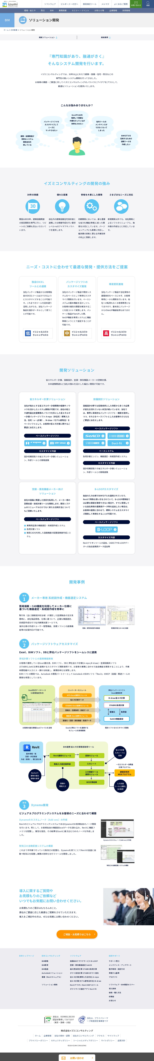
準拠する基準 (114, 973)
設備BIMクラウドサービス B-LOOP (84, 961)
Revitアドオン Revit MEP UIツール (84, 985)
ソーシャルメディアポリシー (85, 1040)
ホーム (38, 1035)
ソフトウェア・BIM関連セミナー (122, 984)
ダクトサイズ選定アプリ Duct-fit (83, 989)
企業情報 (47, 1035)
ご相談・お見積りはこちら (77, 936)
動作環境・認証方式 (117, 969)
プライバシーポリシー (38, 1040)
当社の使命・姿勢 (62, 1035)
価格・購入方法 (115, 992)
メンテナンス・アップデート (120, 965)
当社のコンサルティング (83, 1035)
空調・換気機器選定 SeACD (81, 965)
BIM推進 (45, 969)
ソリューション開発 (50, 984)
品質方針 (121, 1040)
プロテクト (113, 977)
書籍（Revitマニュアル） (52, 977)
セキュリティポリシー (60, 1040)
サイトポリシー (108, 1040)
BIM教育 (45, 965)
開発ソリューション (48, 37)
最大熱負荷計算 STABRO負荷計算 (83, 969)
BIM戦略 (45, 961)
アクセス (100, 1035)
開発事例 (105, 37)
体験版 (111, 996)
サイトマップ (113, 1035)
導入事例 (112, 988)
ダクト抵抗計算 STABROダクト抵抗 (84, 973)
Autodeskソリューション (52, 973)
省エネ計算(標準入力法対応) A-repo (84, 977)
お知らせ (112, 1000)
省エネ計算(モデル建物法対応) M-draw (85, 981)
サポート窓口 (114, 961)
